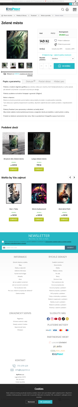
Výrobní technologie (20, 277)
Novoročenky (58, 269)
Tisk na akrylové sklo (20, 292)
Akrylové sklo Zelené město (13, 158)
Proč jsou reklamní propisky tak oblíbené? (20, 295)
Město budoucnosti (39, 209)
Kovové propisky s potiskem (58, 292)
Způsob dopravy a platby (20, 266)
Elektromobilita (20, 297)
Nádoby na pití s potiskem (57, 306)
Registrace (20, 323)
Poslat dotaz (45, 81)
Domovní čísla (58, 283)
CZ (70, 4)
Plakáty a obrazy (57, 275)
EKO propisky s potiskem (58, 297)
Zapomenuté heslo (20, 331)
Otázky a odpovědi (20, 272)
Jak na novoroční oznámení (20, 289)
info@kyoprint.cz (22, 374)
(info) (67, 35)
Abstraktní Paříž (64, 209)
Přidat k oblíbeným (62, 40)
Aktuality (20, 280)
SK (73, 4)
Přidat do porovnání (62, 44)
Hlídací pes (59, 81)
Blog (20, 269)
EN (76, 4)
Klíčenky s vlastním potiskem (57, 312)
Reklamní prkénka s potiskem (57, 309)
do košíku (64, 65)
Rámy (57, 280)
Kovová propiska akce (57, 289)
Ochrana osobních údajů (20, 325)
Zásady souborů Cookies (20, 328)
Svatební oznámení (57, 266)
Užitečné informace (20, 275)
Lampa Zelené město (39, 157)
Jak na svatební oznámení (20, 286)
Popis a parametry (12, 81)
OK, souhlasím (45, 402)
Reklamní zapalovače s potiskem (57, 303)
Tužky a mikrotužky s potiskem (58, 300)
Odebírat (70, 252)
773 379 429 (22, 370)
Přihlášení (20, 334)
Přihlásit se (15, 4)
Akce (20, 283)
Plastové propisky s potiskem (57, 295)
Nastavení (31, 402)
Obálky (58, 272)
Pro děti (58, 277)
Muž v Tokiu (13, 209)
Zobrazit (13, 170)
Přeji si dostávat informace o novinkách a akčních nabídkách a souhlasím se (38, 246)
